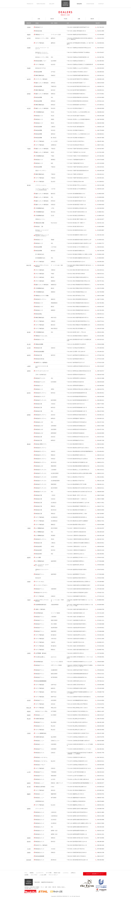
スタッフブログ (34, 874)
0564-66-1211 (100, 484)
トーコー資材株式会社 (40, 733)
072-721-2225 (100, 613)
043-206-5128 (100, 170)
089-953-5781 (100, 794)
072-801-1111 (100, 620)
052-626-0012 (100, 451)
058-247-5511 (100, 407)
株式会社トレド (39, 385)
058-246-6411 (100, 392)
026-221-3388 (100, 378)
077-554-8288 (100, 561)
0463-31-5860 (100, 295)
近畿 (79, 18)
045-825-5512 (100, 324)
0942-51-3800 (100, 812)
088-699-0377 (100, 783)
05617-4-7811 (100, 502)
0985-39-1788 (100, 852)
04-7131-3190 (100, 152)
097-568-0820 (100, 848)
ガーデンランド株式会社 (41, 79)
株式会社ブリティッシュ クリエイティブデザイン (42, 235)
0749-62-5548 (100, 577)
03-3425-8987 (100, 230)
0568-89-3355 (100, 491)
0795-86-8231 (100, 670)
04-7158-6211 (100, 181)
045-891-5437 (100, 306)
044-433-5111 (100, 270)
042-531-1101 (100, 222)
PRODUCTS (30, 3)
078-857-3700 (100, 665)
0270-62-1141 (100, 101)
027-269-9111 (100, 104)
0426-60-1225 (100, 188)
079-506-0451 (100, 656)
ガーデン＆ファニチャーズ (41, 370)
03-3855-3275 (100, 215)
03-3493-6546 (100, 197)
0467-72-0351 (100, 299)
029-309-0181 (100, 71)
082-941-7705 (100, 752)
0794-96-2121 (100, 677)
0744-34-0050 (100, 700)
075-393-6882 (100, 581)
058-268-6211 (100, 400)
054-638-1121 (100, 418)
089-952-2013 (100, 804)
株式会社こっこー (39, 715)
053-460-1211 (100, 414)
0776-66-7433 (100, 355)
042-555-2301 (100, 261)
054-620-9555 (100, 433)
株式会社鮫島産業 (39, 856)
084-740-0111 (100, 757)
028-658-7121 (100, 86)
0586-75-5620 (100, 495)
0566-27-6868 (100, 498)
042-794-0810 (100, 200)
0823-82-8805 (100, 740)
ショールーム (65, 872)
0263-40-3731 (100, 389)
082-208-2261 (100, 749)
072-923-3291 (100, 645)
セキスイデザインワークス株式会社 (41, 266)
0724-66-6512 (100, 627)
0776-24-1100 (100, 362)
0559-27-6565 (100, 425)
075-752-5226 (100, 585)
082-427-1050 (100, 733)
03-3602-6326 (100, 193)
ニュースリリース (39, 872)
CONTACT (101, 3)
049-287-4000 (100, 137)
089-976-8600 (100, 801)
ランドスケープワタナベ (41, 585)
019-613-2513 (100, 38)
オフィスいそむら (39, 581)
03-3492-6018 (100, 204)
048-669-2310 (100, 112)
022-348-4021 (100, 60)
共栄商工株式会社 (39, 718)
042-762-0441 (100, 284)
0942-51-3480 (100, 815)
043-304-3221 (100, 177)
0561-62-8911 (100, 477)
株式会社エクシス (39, 726)
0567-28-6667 (100, 513)
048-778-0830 (100, 130)
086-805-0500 (100, 726)
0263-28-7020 (100, 374)
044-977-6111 (100, 321)
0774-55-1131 (100, 596)
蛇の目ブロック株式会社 (41, 845)
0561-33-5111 (100, 469)
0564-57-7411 (100, 506)
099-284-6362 (100, 859)
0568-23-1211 (100, 473)
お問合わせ (73, 872)
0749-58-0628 (100, 564)
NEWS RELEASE (41, 3)
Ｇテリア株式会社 (39, 42)
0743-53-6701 (100, 704)
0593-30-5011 (100, 542)
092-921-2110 (100, 830)
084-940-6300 (100, 764)
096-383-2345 (100, 845)
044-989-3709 (100, 808)
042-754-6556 (100, 291)
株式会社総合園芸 (39, 351)
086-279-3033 (100, 718)
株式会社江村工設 (39, 358)
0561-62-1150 (100, 480)
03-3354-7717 (100, 243)
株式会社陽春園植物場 (40, 681)
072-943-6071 (100, 616)
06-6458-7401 (100, 649)
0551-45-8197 (100, 366)
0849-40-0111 (100, 761)
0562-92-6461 (100, 517)
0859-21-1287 (100, 711)
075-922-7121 (100, 592)
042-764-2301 (100, 310)
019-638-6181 (100, 42)
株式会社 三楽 (39, 226)
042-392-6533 (100, 208)
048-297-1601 (100, 141)
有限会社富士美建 (39, 222)
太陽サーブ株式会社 (40, 609)
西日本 (92, 18)
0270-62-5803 (100, 97)
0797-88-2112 (100, 681)
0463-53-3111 (100, 273)
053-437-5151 (100, 436)
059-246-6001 (100, 553)
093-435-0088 (100, 819)
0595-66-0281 (100, 546)
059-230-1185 (100, 535)
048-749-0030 (100, 119)
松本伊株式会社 (39, 613)
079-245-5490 (100, 688)
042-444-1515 (100, 234)
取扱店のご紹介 (57, 872)
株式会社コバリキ (39, 339)
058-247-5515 (100, 411)
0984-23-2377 (100, 856)
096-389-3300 (100, 841)
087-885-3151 (100, 790)
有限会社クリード (39, 34)
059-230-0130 (100, 531)
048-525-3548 (100, 123)
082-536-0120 (100, 744)
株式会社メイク (39, 115)
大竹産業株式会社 (39, 112)
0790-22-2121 (100, 673)
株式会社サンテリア (40, 396)
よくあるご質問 (43, 874)
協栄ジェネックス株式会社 (41, 82)
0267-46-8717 (100, 370)
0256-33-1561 (100, 332)
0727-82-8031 (100, 653)
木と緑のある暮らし (40, 656)
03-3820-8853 (100, 226)
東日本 (52, 18)
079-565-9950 (100, 684)
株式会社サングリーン (40, 299)
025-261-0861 (100, 335)
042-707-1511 (100, 280)
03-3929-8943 (100, 257)
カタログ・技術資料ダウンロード (95, 873)
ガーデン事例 (48, 872)
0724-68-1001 (100, 634)
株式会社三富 (38, 347)
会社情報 (26, 874)
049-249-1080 (100, 115)
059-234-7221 (100, 539)
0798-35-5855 (100, 661)
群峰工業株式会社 (39, 75)
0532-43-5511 (100, 466)
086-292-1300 (100, 722)
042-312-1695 (100, 185)
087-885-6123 (100, 786)
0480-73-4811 (100, 144)
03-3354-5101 (100, 239)
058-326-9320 (100, 396)
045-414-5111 (100, 277)
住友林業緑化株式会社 (40, 604)
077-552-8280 (100, 574)
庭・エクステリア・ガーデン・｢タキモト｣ (41, 565)
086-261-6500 (100, 729)
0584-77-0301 (100, 403)
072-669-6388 (100, 623)
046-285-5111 (100, 317)
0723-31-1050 (100, 638)
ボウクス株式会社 (39, 270)
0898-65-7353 (100, 797)
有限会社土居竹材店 (40, 786)
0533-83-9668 (100, 524)
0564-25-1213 (100, 455)
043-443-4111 (100, 174)
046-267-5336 (100, 328)
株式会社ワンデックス (40, 400)
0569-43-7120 (100, 458)
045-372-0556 (100, 288)
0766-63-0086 (100, 344)
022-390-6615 (100, 64)
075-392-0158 (100, 588)
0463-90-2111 (100, 313)
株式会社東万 (38, 546)
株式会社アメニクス (40, 378)
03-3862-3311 (100, 211)
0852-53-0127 (100, 715)
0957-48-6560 (100, 837)
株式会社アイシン (39, 574)
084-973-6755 (100, 736)
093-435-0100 (100, 826)
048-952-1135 (100, 126)
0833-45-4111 (100, 775)
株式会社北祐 (38, 30)
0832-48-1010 (100, 772)
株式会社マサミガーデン (41, 592)
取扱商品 (32, 872)
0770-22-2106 (100, 358)
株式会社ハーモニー (40, 764)
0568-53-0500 (100, 509)
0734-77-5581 (100, 707)
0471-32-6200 (100, 163)
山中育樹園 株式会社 (40, 653)
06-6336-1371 (100, 642)
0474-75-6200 (100, 159)
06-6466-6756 (100, 609)
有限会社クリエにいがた (41, 335)
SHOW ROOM (90, 3)
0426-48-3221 (100, 246)
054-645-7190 (100, 440)
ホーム (26, 872)
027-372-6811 (100, 93)
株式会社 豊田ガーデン (41, 444)
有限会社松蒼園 (39, 344)
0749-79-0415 (100, 569)
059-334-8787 (100, 528)
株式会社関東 (38, 71)
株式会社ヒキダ (39, 422)
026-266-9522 (100, 385)
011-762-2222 (100, 27)
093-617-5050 (100, 823)
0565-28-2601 (100, 444)
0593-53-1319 (100, 550)
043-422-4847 (100, 148)
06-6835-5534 (100, 599)
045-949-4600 (100, 265)
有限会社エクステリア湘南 (41, 295)
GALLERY (51, 3)
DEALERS (79, 3)
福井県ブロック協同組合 (41, 362)
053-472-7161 (100, 422)
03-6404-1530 (100, 254)
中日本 (65, 18)
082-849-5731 (100, 768)
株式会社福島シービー (40, 60)
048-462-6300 (100, 108)
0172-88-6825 (100, 34)
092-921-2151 (100, 834)
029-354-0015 (100, 68)
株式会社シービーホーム (41, 757)
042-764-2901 (100, 302)
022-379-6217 (100, 47)
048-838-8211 (100, 134)
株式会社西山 (38, 313)
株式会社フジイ (39, 27)
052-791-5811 (100, 447)
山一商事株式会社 (39, 528)
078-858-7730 (100, 692)
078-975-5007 (100, 696)
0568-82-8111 (100, 487)
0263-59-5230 (100, 381)
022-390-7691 (100, 57)
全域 (39, 18)
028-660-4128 (100, 79)
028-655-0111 (100, 90)
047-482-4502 (100, 155)
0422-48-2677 (100, 219)
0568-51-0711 (100, 462)
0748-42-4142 (100, 557)
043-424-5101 (100, 166)
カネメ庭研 (38, 557)
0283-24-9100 (100, 82)
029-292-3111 (100, 75)
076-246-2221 (100, 351)
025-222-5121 (100, 339)
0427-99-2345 (100, 250)
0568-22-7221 (100, 520)
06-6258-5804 (100, 604)
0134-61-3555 (100, 30)
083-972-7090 (100, 779)
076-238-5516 (100, 347)
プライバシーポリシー (53, 874)
